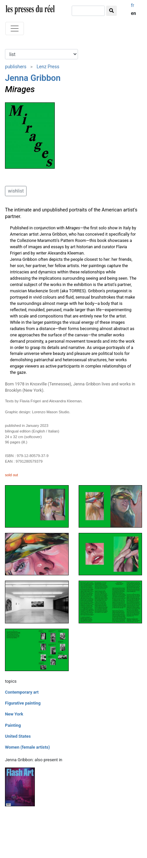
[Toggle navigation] (14, 28)
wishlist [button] (16, 191)
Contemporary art (21, 692)
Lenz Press (48, 66)
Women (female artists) (27, 747)
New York (14, 714)
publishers (16, 66)
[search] (88, 11)
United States (18, 736)
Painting (13, 725)
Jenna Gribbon (33, 78)
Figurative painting (22, 703)
